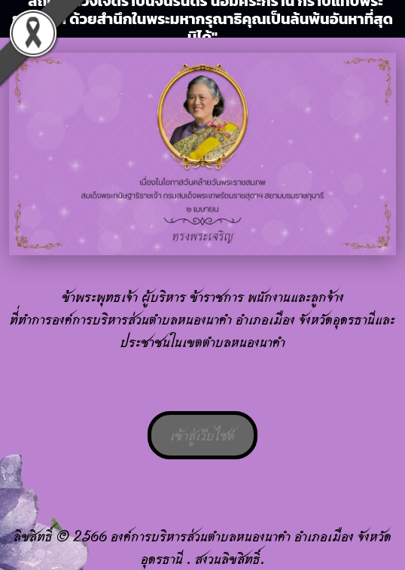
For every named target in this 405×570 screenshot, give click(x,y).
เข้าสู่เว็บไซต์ (202, 435)
